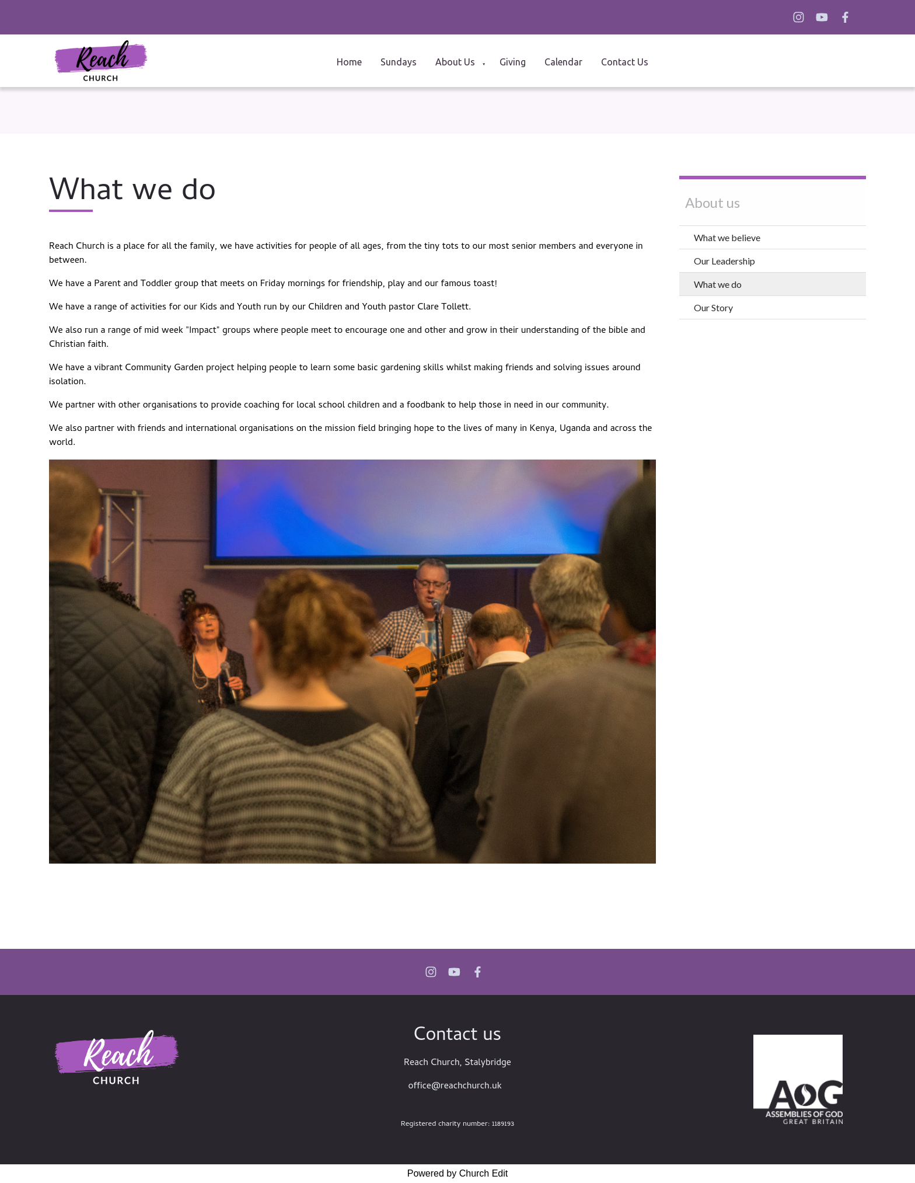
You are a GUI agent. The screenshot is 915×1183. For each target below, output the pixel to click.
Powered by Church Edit (457, 1173)
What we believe (727, 237)
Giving (513, 62)
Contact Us (624, 62)
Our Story (713, 307)
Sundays (398, 62)
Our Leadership (724, 260)
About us (455, 62)
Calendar (563, 62)
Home (349, 62)
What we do (718, 284)
